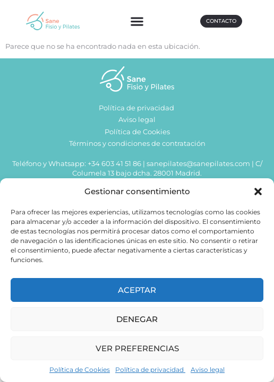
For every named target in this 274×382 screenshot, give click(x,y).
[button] (258, 191)
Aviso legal (208, 370)
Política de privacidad (150, 370)
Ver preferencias (137, 348)
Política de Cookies (79, 370)
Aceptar (137, 290)
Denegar (137, 319)
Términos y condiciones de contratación (137, 143)
